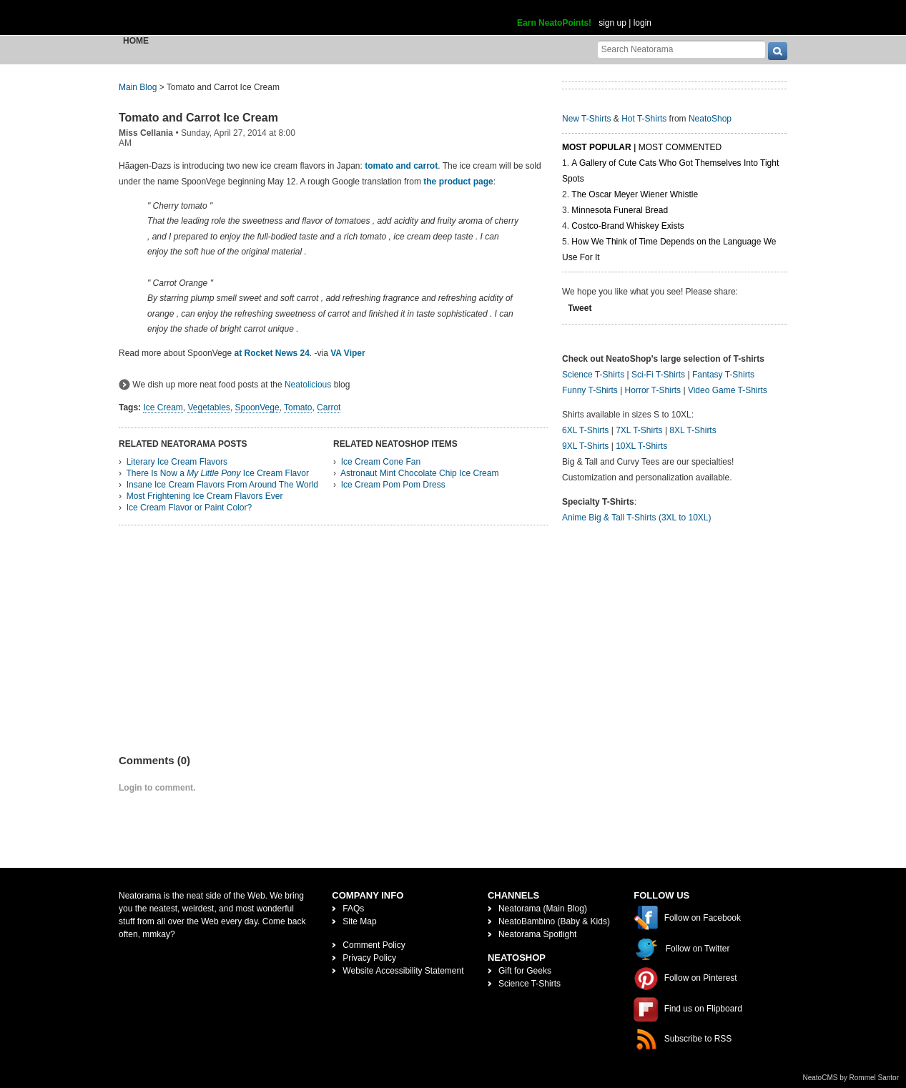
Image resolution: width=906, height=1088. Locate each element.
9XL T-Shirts (585, 446)
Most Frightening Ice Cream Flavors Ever (205, 496)
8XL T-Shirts (692, 430)
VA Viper (347, 353)
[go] (777, 51)
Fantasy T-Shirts (723, 375)
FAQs (353, 909)
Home (136, 41)
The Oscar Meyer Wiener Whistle (634, 194)
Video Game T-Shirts (727, 390)
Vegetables (208, 407)
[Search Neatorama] (681, 49)
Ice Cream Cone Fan (380, 462)
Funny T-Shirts (590, 390)
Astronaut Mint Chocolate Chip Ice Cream (419, 473)
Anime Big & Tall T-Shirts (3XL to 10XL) (636, 518)
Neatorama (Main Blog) (542, 909)
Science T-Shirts (593, 375)
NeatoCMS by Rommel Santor (851, 1078)
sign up (612, 23)
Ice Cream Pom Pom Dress (393, 485)
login (642, 23)
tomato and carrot (401, 166)
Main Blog (138, 87)
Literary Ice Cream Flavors (177, 462)
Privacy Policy (369, 958)
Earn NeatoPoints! (554, 23)
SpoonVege (257, 407)
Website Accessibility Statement (403, 971)
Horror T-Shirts (653, 390)
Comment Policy (374, 945)
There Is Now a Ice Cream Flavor (217, 473)
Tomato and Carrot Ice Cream (198, 118)
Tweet (579, 308)
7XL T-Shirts (639, 430)
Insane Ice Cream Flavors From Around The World (222, 485)
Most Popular (596, 147)
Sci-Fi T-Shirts (658, 375)
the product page (458, 182)
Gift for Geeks (524, 971)
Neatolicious (308, 385)
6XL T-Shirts (585, 430)
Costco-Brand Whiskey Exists (627, 226)
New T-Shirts (586, 119)
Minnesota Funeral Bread (619, 210)
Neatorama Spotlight (537, 934)
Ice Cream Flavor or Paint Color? (189, 508)
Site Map (359, 921)
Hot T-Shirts (643, 119)
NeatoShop (710, 119)
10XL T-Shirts (641, 446)
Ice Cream (162, 407)
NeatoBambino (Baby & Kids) (554, 921)
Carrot (328, 407)
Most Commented (680, 147)
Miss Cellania (146, 133)
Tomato (298, 407)
